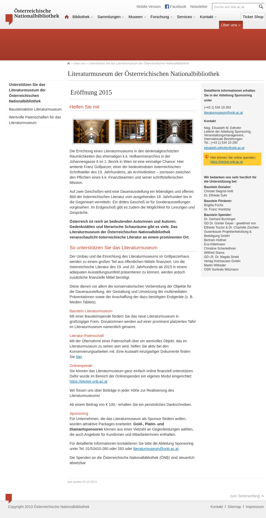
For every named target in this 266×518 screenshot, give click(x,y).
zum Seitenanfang (247, 496)
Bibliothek (82, 16)
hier (79, 357)
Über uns (231, 25)
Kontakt (208, 16)
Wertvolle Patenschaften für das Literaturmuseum (35, 120)
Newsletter (198, 6)
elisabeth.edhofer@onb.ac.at (224, 148)
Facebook (178, 6)
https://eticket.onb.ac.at (88, 381)
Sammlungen (110, 16)
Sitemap (234, 507)
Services (186, 16)
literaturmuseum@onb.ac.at (156, 449)
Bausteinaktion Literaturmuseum (35, 109)
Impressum (255, 507)
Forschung (161, 16)
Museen (137, 16)
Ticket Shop (253, 16)
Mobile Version (149, 6)
